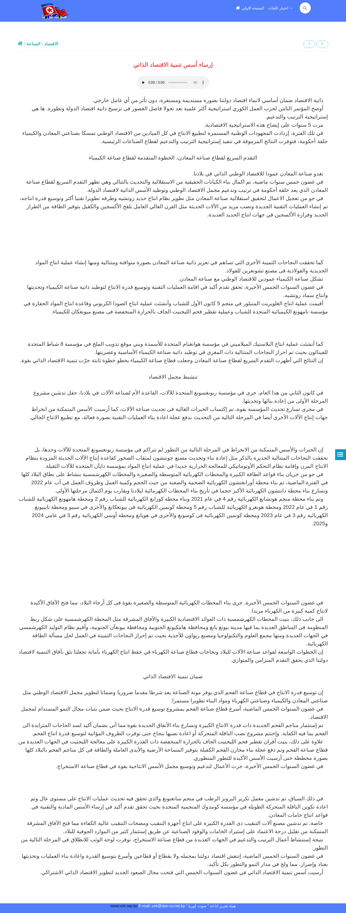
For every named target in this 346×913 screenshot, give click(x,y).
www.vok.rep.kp (123, 906)
